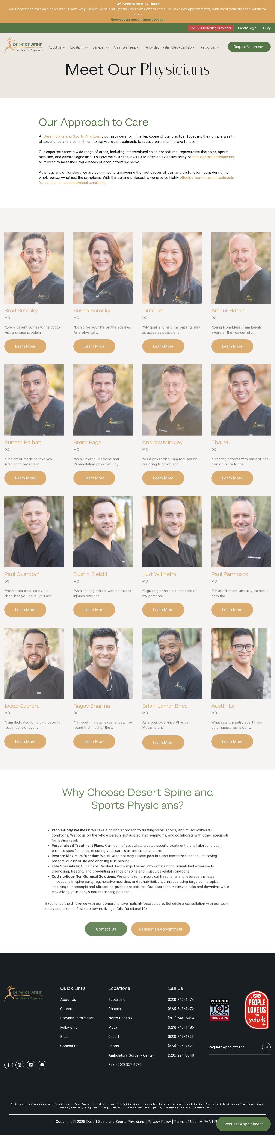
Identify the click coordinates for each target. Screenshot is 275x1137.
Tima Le (152, 328)
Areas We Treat (125, 48)
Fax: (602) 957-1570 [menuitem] (125, 1067)
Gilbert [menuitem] (113, 1039)
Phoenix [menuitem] (115, 1010)
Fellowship (152, 48)
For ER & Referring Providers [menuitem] (210, 28)
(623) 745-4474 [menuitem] (181, 1001)
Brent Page (87, 461)
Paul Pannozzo (229, 593)
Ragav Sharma (91, 725)
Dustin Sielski (90, 593)
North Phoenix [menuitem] (120, 1020)
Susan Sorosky (91, 328)
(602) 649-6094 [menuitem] (181, 1020)
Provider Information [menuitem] (77, 1020)
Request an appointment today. (138, 19)
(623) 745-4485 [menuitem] (181, 1029)
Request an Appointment (161, 948)
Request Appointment (249, 47)
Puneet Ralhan (23, 461)
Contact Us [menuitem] (69, 1048)
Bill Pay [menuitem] (266, 28)
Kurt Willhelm (159, 593)
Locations (77, 48)
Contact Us (106, 948)
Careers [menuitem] (66, 1010)
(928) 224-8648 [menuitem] (181, 1057)
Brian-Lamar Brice (165, 725)
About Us (55, 48)
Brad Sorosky (21, 328)
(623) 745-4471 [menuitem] (180, 1048)
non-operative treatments (213, 157)
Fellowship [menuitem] (68, 1029)
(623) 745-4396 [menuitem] (181, 1039)
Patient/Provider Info (177, 48)
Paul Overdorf (21, 593)
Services (98, 48)
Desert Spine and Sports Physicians (73, 136)
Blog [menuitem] (64, 1039)
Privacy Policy (159, 1124)
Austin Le (223, 725)
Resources (208, 48)
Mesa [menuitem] (112, 1029)
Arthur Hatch (228, 328)
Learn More (25, 364)
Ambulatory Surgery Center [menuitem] (131, 1057)
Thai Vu (220, 461)
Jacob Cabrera (22, 725)
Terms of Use (185, 1124)
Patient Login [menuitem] (247, 28)
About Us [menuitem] (68, 1001)
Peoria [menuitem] (113, 1048)
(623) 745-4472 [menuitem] (181, 1010)
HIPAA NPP (209, 1124)
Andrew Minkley (162, 461)
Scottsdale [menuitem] (116, 1001)
